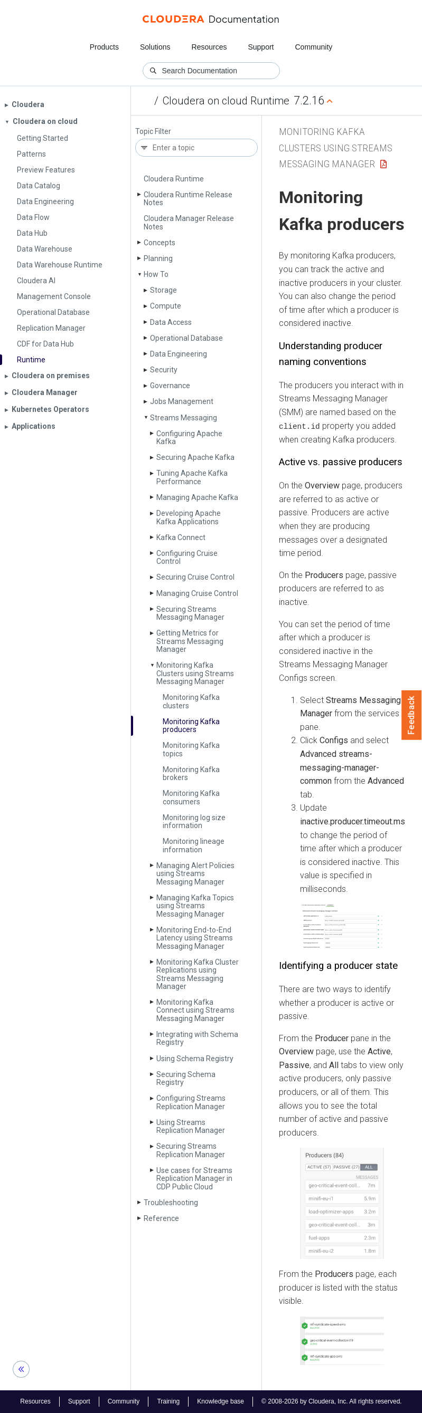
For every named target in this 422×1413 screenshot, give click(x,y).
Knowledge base (220, 1401)
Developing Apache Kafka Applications (188, 517)
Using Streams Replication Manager (190, 1126)
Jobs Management (181, 401)
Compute (165, 306)
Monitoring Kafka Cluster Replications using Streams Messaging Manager (197, 974)
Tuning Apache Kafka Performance (192, 477)
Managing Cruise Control (197, 593)
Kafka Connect (180, 537)
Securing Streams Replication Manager (190, 1150)
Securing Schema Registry (185, 1078)
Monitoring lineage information (193, 845)
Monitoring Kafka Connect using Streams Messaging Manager (195, 1010)
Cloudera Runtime (174, 179)
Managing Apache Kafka (197, 497)
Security (163, 370)
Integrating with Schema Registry (197, 1038)
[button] (342, 927)
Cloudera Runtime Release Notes (188, 198)
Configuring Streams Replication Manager (191, 1102)
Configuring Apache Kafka (189, 437)
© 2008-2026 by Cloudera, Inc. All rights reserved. (331, 1401)
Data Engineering (178, 354)
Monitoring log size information (194, 821)
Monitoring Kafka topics (191, 749)
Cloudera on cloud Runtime (226, 100)
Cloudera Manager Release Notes (189, 222)
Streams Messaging (183, 418)
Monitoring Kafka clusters (191, 701)
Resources (209, 47)
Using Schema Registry (194, 1058)
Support (261, 47)
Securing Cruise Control (195, 577)
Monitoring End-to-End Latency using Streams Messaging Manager (194, 938)
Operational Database (186, 338)
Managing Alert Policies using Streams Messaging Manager (195, 873)
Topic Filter (153, 132)
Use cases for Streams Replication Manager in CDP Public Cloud (194, 1178)
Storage (163, 290)
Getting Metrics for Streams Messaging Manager (189, 641)
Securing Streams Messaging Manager (190, 613)
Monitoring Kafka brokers (191, 773)
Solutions (155, 47)
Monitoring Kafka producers (191, 725)
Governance (170, 385)
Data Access (171, 322)
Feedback (412, 715)
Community (314, 47)
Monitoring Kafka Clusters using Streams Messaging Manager (195, 673)
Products (104, 47)
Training (168, 1401)
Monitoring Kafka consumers (191, 797)
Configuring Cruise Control (187, 557)
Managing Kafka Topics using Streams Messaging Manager (195, 905)
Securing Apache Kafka (195, 457)
